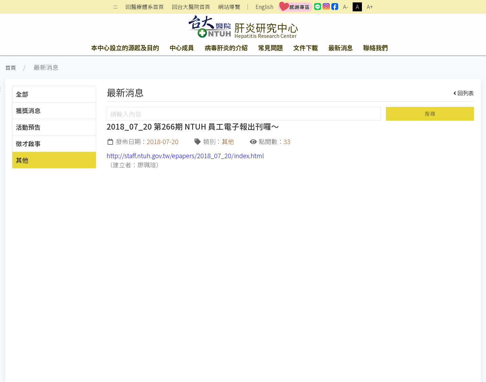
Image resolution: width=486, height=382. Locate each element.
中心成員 (181, 47)
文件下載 (305, 47)
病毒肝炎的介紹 (226, 47)
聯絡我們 (375, 47)
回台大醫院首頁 (191, 7)
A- (345, 7)
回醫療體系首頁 (144, 7)
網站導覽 (229, 7)
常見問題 (270, 47)
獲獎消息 (28, 110)
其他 (22, 159)
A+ (370, 7)
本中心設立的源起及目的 (125, 47)
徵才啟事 (28, 143)
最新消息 (340, 47)
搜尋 (429, 114)
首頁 (10, 68)
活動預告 (28, 126)
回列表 (463, 93)
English (264, 7)
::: (115, 7)
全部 (22, 93)
